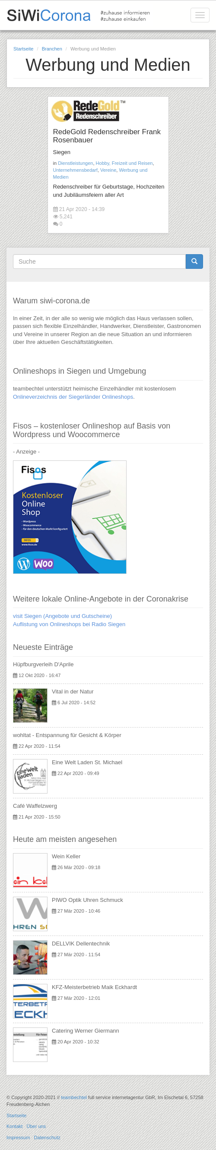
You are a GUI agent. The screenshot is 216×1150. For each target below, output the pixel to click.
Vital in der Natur (73, 691)
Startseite (23, 48)
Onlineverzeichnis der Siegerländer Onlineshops (73, 397)
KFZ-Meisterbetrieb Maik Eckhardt (94, 987)
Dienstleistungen (75, 163)
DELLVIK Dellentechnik (81, 943)
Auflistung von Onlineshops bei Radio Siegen (69, 624)
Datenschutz (47, 1137)
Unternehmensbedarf (75, 170)
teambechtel (74, 1097)
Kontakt (14, 1126)
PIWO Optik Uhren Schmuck (87, 900)
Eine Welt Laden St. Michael (87, 762)
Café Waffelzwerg (35, 806)
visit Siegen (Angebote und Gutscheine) (62, 616)
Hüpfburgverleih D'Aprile (43, 664)
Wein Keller (66, 856)
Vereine (108, 170)
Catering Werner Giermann (85, 1030)
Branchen (52, 48)
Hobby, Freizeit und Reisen (124, 163)
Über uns (36, 1126)
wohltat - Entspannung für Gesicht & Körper (67, 735)
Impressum (18, 1137)
